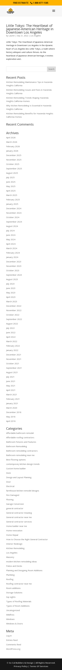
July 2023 (10, 283)
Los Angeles (35, 35)
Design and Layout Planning (18, 477)
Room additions (13, 588)
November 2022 (13, 310)
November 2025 (13, 159)
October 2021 (12, 363)
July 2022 (10, 328)
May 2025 (10, 186)
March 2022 (11, 341)
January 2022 (12, 350)
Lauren (12, 35)
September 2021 (14, 368)
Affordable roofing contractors (20, 437)
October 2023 (12, 270)
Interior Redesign (14, 543)
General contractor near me (19, 517)
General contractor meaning (19, 512)
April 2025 (11, 190)
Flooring (10, 499)
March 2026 (11, 142)
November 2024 (13, 212)
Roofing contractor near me (19, 583)
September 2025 (14, 168)
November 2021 (13, 359)
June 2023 (10, 288)
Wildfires (10, 614)
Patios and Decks (14, 566)
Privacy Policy (21, 666)
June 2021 (10, 381)
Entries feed (12, 640)
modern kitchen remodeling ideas (21, 561)
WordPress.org (13, 649)
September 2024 (14, 221)
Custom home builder (16, 468)
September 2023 (14, 275)
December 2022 (13, 306)
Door (8, 481)
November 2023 (13, 266)
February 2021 (13, 399)
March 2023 (11, 301)
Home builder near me (16, 526)
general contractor (14, 508)
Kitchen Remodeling (15, 548)
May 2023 (10, 292)
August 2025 (12, 173)
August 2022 (12, 323)
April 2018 (11, 421)
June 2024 (10, 235)
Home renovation (14, 530)
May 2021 (10, 385)
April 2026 (11, 137)
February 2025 (13, 199)
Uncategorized (13, 610)
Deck (8, 473)
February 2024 (13, 252)
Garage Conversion (15, 504)
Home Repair (12, 535)
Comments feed (13, 644)
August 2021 (12, 372)
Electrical (10, 486)
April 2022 (11, 337)
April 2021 (11, 390)
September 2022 (14, 319)
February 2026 (13, 146)
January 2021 (12, 403)
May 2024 (10, 239)
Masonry (10, 557)
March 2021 (11, 394)
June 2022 (10, 332)
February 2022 (13, 345)
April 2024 (11, 243)
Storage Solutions (14, 592)
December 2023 (13, 261)
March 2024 (11, 248)
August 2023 (12, 279)
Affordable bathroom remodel (20, 433)
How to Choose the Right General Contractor (27, 539)
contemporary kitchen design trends (23, 464)
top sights (11, 597)
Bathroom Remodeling (16, 446)
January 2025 (12, 204)
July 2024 (10, 230)
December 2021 (13, 354)
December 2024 (13, 208)
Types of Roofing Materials (18, 601)
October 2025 (12, 164)
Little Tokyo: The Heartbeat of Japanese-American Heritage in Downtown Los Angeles (29, 29)
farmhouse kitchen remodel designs (22, 490)
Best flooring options (16, 459)
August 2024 (12, 226)
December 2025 (13, 155)
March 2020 (11, 407)
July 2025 (10, 177)
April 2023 (11, 297)
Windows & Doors (14, 623)
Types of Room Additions (18, 605)
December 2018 (13, 412)
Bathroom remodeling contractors (22, 450)
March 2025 (11, 195)
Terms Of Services (39, 666)
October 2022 (12, 314)
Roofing (9, 579)
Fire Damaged (12, 495)
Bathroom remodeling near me (20, 455)
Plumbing (10, 574)
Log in (9, 635)
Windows (10, 619)
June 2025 (10, 181)
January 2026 (12, 150)
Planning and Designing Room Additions (24, 570)
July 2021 (10, 376)
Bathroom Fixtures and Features (21, 442)
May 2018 (10, 416)
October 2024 (12, 217)
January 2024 (12, 257)
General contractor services (19, 521)
